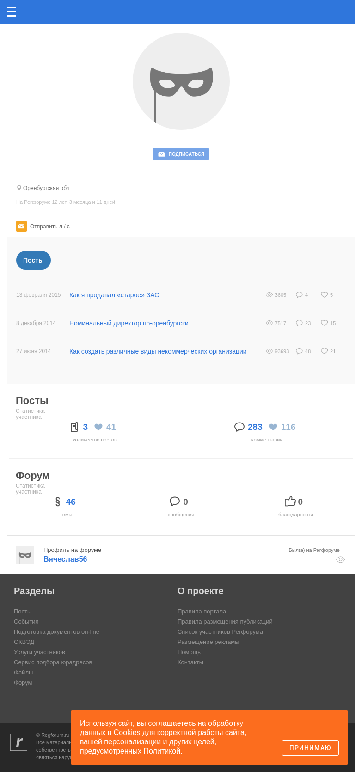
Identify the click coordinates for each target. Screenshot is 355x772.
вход (336, 5)
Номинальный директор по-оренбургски (129, 323)
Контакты (190, 662)
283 (255, 427)
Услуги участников (39, 652)
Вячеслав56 (65, 559)
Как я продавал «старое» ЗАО (114, 295)
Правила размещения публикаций (225, 621)
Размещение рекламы (208, 641)
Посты (33, 260)
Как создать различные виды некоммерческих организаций (158, 351)
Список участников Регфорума (220, 631)
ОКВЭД (24, 641)
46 (71, 502)
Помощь (189, 652)
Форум (23, 682)
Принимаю (310, 748)
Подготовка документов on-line (56, 631)
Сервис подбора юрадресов (53, 662)
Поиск (317, 10)
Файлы (23, 672)
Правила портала (202, 611)
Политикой (162, 751)
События (26, 621)
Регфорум (37, 10)
